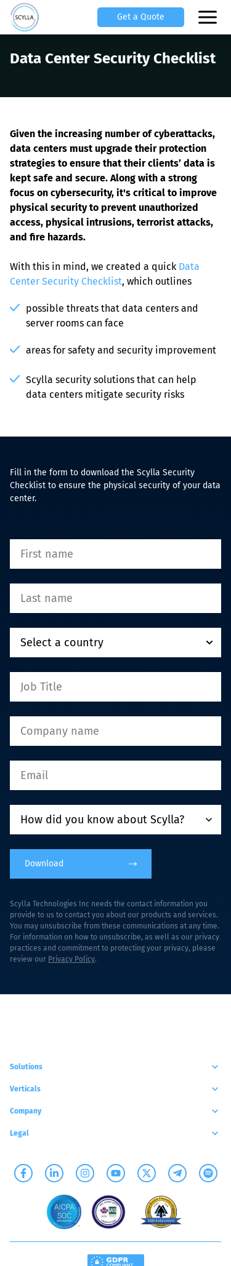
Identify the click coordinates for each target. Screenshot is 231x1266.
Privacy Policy (71, 959)
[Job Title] (115, 687)
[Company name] (115, 731)
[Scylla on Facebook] (23, 1173)
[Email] (115, 775)
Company (115, 1111)
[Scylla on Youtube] (116, 1173)
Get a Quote (140, 17)
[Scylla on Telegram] (177, 1173)
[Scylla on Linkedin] (54, 1173)
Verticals (115, 1089)
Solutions (115, 1067)
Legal (115, 1133)
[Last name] (115, 598)
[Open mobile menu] (209, 17)
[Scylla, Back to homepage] (24, 17)
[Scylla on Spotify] (208, 1173)
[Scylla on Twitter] (146, 1173)
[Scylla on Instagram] (85, 1173)
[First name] (115, 554)
